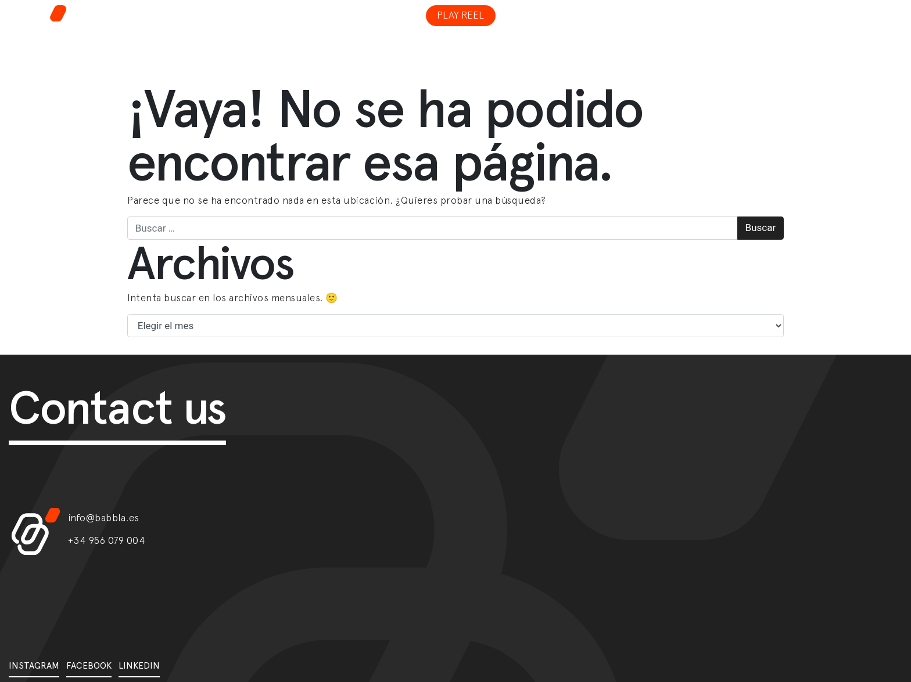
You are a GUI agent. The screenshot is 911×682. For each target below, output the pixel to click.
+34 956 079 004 (107, 540)
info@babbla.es (103, 518)
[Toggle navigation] (756, 8)
